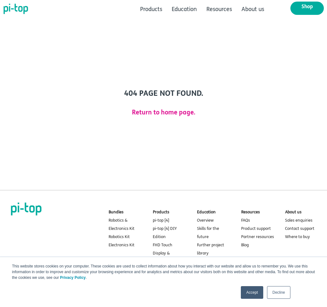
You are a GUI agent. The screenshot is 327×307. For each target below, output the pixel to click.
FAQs (245, 220)
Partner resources (257, 236)
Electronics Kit (121, 245)
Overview (205, 220)
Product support (256, 228)
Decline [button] (278, 292)
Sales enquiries (298, 220)
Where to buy (297, 236)
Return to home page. (163, 112)
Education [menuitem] (184, 9)
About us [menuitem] (252, 9)
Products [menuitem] (151, 9)
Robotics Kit (119, 236)
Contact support (299, 228)
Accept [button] (252, 292)
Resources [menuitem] (219, 9)
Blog (245, 245)
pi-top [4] (161, 220)
